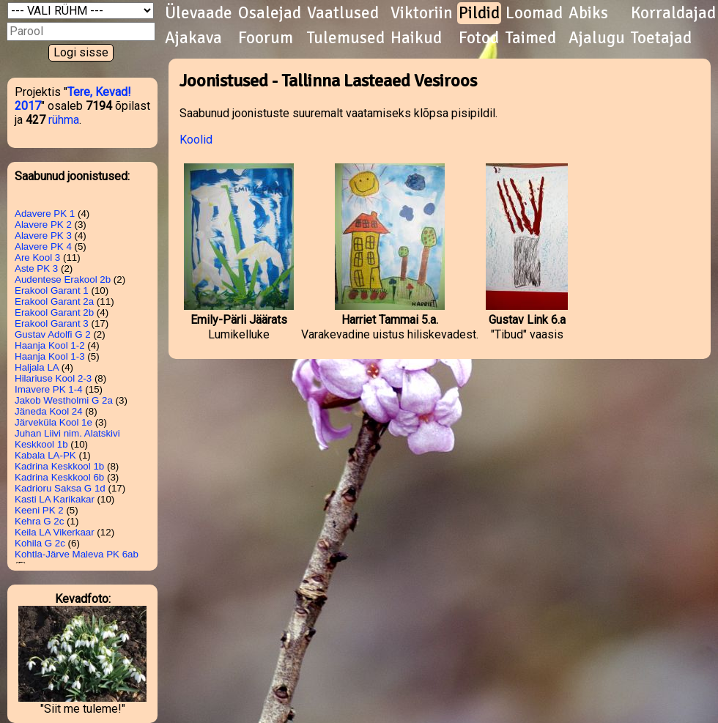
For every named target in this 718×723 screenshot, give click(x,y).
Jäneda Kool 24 (49, 411)
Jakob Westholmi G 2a (64, 400)
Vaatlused (343, 13)
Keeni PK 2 (39, 510)
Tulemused (346, 38)
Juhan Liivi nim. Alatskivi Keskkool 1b (67, 439)
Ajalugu (597, 38)
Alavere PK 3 (43, 235)
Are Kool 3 (37, 257)
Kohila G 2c (40, 543)
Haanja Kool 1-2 (50, 345)
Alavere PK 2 (43, 224)
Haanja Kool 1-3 (50, 356)
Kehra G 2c (39, 521)
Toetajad (661, 38)
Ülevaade (198, 13)
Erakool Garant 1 (52, 290)
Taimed (531, 38)
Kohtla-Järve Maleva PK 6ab (76, 554)
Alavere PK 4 (43, 246)
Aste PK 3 (36, 268)
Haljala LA (37, 367)
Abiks (588, 13)
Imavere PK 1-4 (49, 389)
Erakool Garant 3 (52, 323)
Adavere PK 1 (45, 213)
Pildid (479, 13)
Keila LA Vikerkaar (55, 532)
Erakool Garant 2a (54, 301)
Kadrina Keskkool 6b (59, 477)
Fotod (479, 38)
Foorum (265, 38)
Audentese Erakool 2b (63, 279)
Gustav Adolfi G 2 (53, 334)
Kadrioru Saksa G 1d (60, 488)
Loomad (534, 13)
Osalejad (269, 13)
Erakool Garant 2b (54, 312)
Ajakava (193, 38)
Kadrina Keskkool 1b (59, 466)
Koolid (196, 140)
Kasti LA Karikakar (55, 499)
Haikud (416, 38)
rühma (63, 120)
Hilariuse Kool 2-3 (53, 378)
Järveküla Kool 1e (53, 422)
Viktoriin (422, 13)
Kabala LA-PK (45, 455)
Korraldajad (673, 13)
